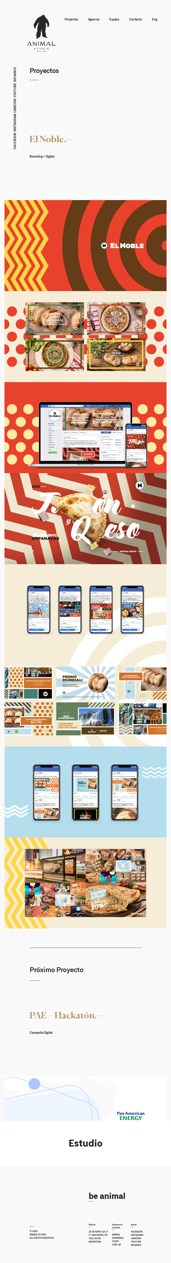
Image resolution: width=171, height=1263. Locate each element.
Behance (15, 76)
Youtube (15, 92)
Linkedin (15, 107)
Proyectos (70, 20)
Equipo (113, 20)
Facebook (15, 142)
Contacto (134, 20)
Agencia (93, 20)
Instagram (15, 124)
